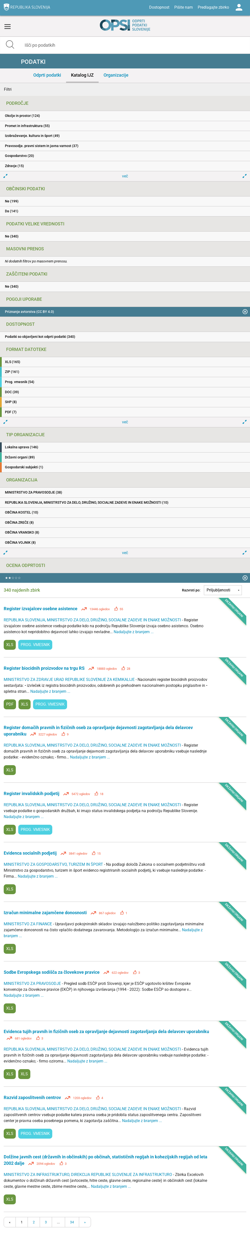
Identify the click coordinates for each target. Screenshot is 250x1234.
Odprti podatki (47, 75)
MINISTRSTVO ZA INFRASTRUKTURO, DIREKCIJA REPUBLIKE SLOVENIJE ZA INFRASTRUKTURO (88, 1174)
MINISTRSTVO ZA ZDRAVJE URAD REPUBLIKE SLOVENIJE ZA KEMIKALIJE (70, 679)
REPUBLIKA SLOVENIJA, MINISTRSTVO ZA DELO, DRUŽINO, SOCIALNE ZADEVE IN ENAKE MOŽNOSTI (93, 620)
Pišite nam (183, 7)
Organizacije (116, 75)
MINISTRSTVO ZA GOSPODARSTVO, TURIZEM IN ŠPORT (54, 864)
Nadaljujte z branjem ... (134, 631)
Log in (239, 7)
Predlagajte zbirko (213, 7)
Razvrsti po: (191, 590)
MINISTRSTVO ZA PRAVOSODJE (33, 983)
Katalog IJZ (82, 75)
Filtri (8, 89)
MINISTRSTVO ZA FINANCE (28, 924)
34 (72, 1222)
